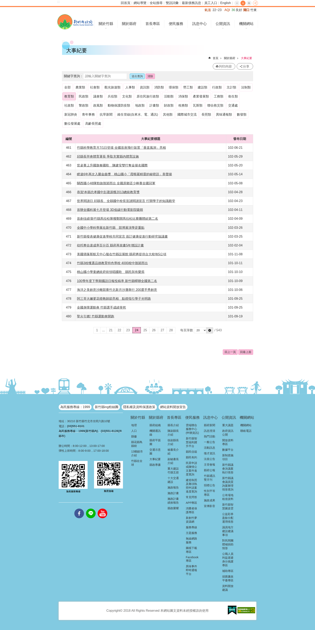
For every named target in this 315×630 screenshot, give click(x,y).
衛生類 (233, 96)
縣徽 (134, 436)
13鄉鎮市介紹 (137, 453)
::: (58, 1)
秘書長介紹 (173, 451)
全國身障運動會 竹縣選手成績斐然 (101, 307)
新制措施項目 (227, 457)
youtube (102, 509)
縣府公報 (209, 470)
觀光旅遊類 (112, 87)
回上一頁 (230, 352)
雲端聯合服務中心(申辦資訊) (192, 429)
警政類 (83, 105)
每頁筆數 (186, 330)
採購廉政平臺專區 (227, 578)
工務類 (218, 96)
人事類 (130, 87)
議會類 (98, 96)
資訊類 (144, 87)
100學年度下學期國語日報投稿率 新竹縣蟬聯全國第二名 (117, 281)
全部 (67, 87)
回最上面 (245, 352)
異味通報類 (224, 114)
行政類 (217, 87)
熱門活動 (209, 436)
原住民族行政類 (148, 96)
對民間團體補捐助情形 (227, 544)
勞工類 (188, 87)
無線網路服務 (191, 540)
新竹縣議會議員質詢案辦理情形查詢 (227, 483)
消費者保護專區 (191, 510)
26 (154, 330)
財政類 (169, 105)
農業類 (80, 87)
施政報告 (173, 487)
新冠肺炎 (70, 114)
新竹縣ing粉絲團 (106, 407)
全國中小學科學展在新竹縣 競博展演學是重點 (110, 227)
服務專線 (191, 527)
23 (128, 330)
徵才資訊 (209, 453)
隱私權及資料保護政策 (139, 407)
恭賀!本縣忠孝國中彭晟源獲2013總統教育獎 (108, 192)
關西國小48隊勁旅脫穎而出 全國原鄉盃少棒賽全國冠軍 (116, 183)
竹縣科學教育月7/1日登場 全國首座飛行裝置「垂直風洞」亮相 (121, 147)
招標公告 (209, 485)
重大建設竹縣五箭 (173, 470)
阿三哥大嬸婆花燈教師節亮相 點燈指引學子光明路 (114, 298)
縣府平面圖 (155, 442)
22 (119, 330)
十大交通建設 (173, 479)
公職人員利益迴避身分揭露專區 (227, 559)
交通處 (233, 105)
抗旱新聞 (106, 114)
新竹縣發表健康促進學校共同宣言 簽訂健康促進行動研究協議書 (122, 236)
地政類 (140, 105)
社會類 (95, 87)
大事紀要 (246, 58)
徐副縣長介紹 (173, 442)
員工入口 (210, 3)
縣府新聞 (209, 425)
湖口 (246, 10)
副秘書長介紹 (173, 461)
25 (145, 330)
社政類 (69, 105)
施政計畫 (173, 493)
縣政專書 (155, 464)
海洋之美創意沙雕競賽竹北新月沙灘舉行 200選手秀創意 (117, 289)
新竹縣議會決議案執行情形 (227, 468)
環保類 (173, 87)
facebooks (79, 509)
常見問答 (191, 497)
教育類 (69, 96)
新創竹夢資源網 (191, 519)
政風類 (98, 105)
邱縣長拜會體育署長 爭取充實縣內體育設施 (108, 156)
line (91, 509)
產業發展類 (201, 96)
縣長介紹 (173, 425)
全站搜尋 (156, 3)
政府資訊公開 (227, 432)
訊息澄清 (209, 430)
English (225, 3)
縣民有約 (191, 457)
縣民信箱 (191, 451)
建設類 (202, 87)
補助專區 (227, 571)
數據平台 (227, 449)
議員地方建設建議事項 (227, 531)
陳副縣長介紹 (173, 432)
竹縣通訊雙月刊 (209, 477)
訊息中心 (199, 24)
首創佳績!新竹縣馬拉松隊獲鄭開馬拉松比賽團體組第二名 (117, 218)
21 (111, 330)
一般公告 (209, 442)
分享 (255, 3)
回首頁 (125, 3)
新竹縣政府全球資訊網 (75, 22)
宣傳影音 (209, 506)
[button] (209, 330)
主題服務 (191, 533)
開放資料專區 (227, 442)
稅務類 (183, 105)
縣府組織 (155, 425)
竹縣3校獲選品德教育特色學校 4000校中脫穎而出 (112, 263)
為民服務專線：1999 (75, 407)
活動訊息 (209, 447)
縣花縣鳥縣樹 (136, 443)
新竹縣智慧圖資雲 (227, 506)
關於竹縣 (106, 24)
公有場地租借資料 (227, 497)
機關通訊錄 (155, 432)
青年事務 (88, 114)
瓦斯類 (197, 105)
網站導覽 (140, 3)
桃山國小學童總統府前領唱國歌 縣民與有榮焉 (110, 272)
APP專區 (191, 502)
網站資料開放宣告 (173, 407)
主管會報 (209, 464)
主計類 (231, 87)
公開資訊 (223, 24)
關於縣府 (129, 24)
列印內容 (225, 66)
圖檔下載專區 (191, 549)
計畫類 (154, 105)
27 (162, 330)
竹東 (253, 10)
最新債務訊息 (191, 3)
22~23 (217, 10)
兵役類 (112, 96)
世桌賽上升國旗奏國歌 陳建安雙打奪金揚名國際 (112, 165)
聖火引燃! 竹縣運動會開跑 (95, 316)
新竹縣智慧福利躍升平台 (191, 442)
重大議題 (227, 425)
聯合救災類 (215, 105)
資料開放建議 (227, 587)
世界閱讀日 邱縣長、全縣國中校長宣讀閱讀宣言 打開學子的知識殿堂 (126, 201)
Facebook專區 (192, 559)
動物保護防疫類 (119, 105)
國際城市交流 (187, 114)
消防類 (159, 87)
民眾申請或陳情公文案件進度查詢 (191, 468)
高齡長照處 (93, 123)
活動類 (169, 96)
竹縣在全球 (136, 462)
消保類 (183, 96)
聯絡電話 (246, 430)
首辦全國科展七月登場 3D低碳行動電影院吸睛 (110, 209)
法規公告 (209, 459)
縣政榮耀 (173, 508)
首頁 (215, 58)
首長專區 (152, 24)
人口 (134, 430)
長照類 (206, 114)
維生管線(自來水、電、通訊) (137, 114)
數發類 (241, 114)
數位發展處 (72, 123)
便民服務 (176, 24)
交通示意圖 (155, 451)
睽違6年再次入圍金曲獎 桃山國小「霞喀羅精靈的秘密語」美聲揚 (124, 174)
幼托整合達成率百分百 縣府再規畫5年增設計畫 (110, 245)
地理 (134, 425)
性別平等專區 (209, 492)
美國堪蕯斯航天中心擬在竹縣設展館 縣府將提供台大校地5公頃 (121, 254)
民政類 (83, 96)
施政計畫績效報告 (173, 500)
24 (136, 330)
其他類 (168, 114)
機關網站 (246, 24)
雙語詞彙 (172, 3)
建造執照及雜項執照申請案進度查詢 (191, 485)
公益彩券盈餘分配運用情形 (227, 517)
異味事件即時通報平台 (191, 570)
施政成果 (209, 500)
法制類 (246, 87)
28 (171, 330)
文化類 (127, 96)
